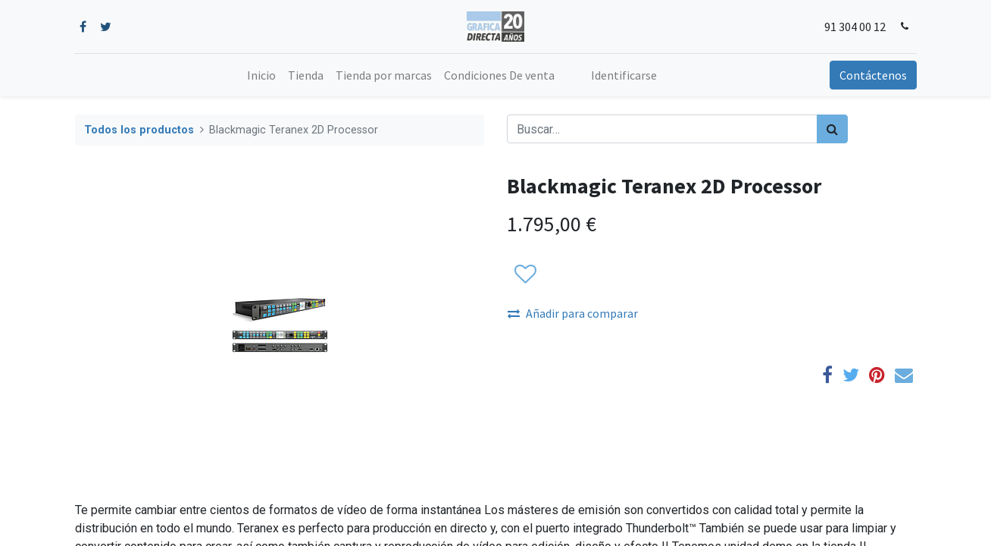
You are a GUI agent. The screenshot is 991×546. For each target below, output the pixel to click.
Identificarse (624, 75)
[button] (524, 274)
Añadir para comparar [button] (573, 313)
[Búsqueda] (832, 129)
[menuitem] (261, 75)
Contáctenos (872, 75)
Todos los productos (139, 130)
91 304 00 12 (854, 26)
